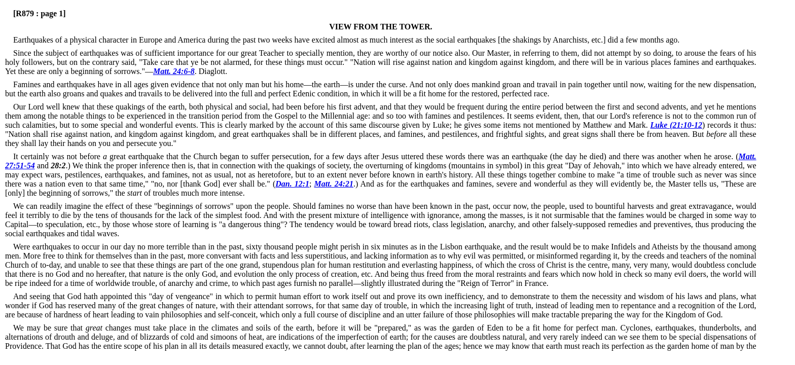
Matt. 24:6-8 (174, 71)
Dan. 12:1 (292, 183)
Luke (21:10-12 (676, 125)
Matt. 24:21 (333, 183)
